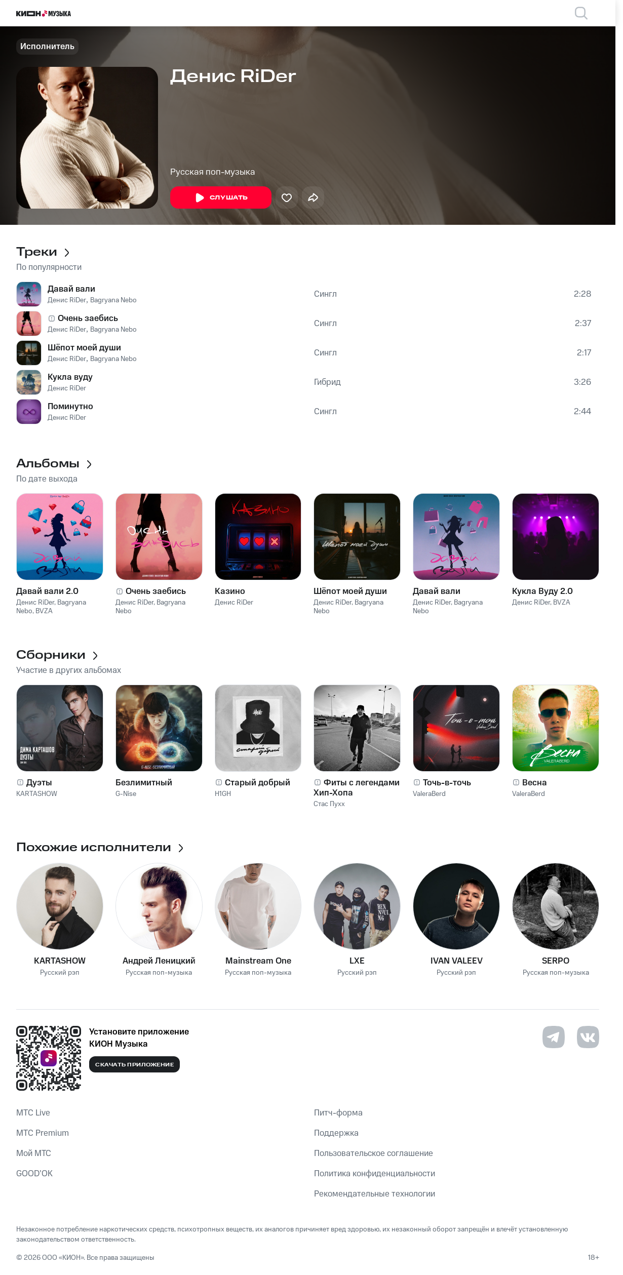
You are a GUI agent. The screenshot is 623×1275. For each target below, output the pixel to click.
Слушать (220, 198)
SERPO (555, 961)
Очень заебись (88, 318)
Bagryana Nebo (113, 300)
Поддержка (336, 1133)
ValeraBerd (429, 794)
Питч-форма (338, 1113)
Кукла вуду (70, 377)
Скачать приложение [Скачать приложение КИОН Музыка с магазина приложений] (134, 1064)
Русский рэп (60, 973)
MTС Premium (42, 1133)
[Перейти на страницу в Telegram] (553, 1037)
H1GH (223, 794)
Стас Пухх (329, 804)
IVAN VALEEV (457, 961)
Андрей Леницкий (159, 961)
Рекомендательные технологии (374, 1194)
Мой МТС (33, 1153)
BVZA (44, 611)
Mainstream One (258, 961)
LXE (357, 961)
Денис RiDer (67, 300)
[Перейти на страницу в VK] (588, 1037)
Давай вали (71, 289)
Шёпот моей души (84, 348)
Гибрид (327, 382)
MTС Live (33, 1113)
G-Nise (125, 794)
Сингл (325, 294)
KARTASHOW (36, 794)
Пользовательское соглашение (373, 1153)
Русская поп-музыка (212, 172)
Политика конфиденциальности (374, 1174)
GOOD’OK (34, 1174)
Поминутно (70, 407)
